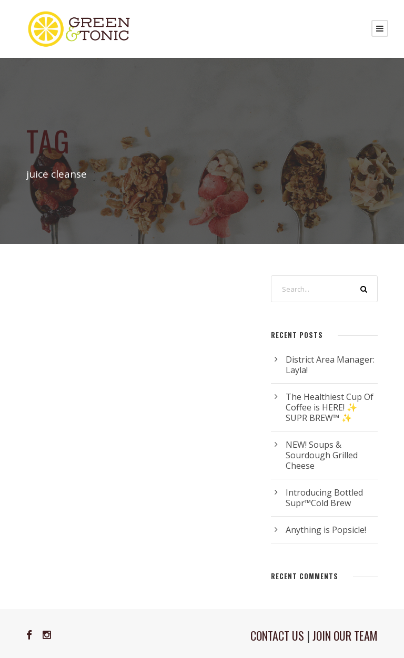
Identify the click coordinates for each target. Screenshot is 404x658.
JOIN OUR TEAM (345, 635)
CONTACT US (277, 635)
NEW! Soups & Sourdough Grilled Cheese (322, 455)
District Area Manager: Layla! (330, 365)
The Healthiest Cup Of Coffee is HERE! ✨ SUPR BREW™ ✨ (329, 407)
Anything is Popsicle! (326, 530)
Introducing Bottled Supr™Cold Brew (324, 498)
